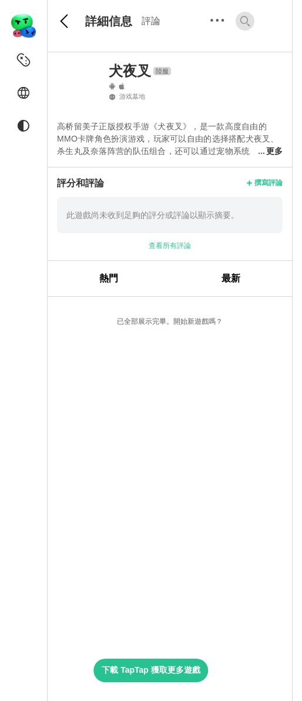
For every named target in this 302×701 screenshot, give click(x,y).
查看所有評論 (170, 246)
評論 (151, 21)
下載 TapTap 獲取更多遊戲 (151, 670)
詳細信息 (108, 21)
